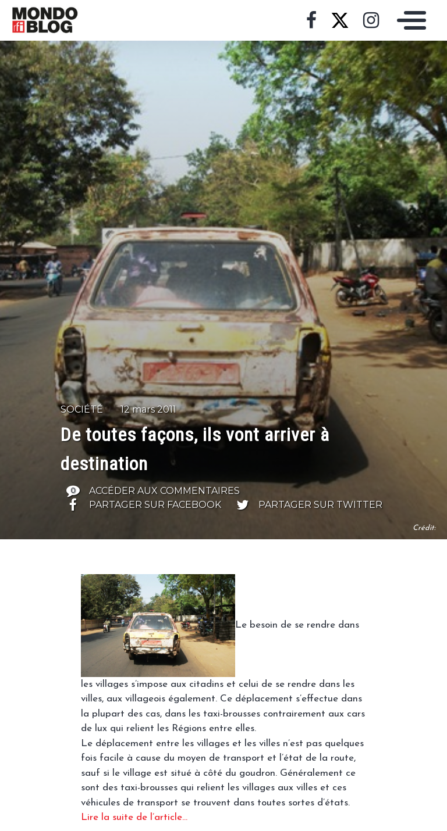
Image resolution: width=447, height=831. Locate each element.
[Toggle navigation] (408, 20)
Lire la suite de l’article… (134, 817)
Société (82, 409)
